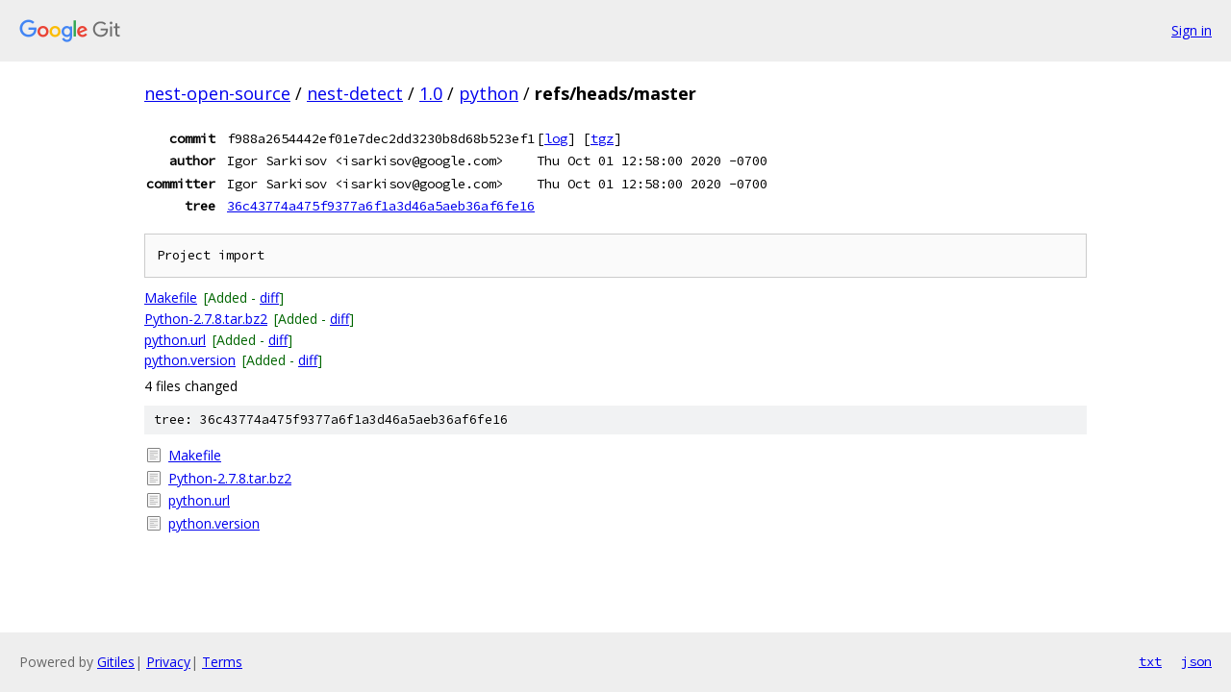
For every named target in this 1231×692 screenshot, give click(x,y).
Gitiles (116, 662)
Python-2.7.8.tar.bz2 (205, 318)
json (1196, 661)
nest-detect (355, 93)
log (555, 138)
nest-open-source (217, 93)
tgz (602, 138)
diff (269, 297)
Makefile (170, 297)
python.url (175, 340)
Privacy (168, 662)
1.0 (430, 93)
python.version (190, 360)
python (488, 93)
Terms (222, 662)
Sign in (1191, 30)
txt (1150, 661)
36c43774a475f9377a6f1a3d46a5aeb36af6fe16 (381, 205)
